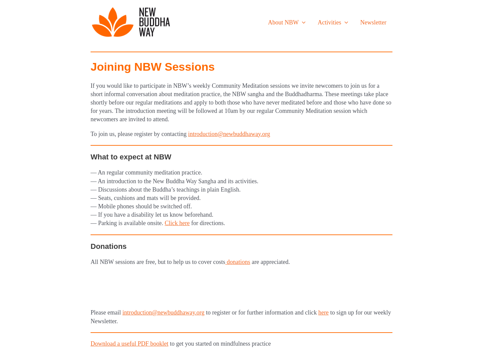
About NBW (287, 22)
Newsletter (373, 22)
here (323, 312)
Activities (333, 22)
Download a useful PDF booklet (129, 343)
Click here (177, 223)
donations (238, 262)
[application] (302, 22)
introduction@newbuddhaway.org (229, 134)
